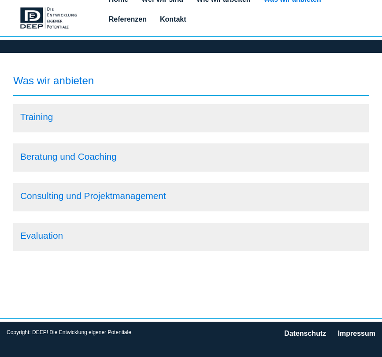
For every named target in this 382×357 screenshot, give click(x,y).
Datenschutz (305, 333)
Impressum (356, 333)
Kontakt (173, 19)
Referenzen (128, 19)
